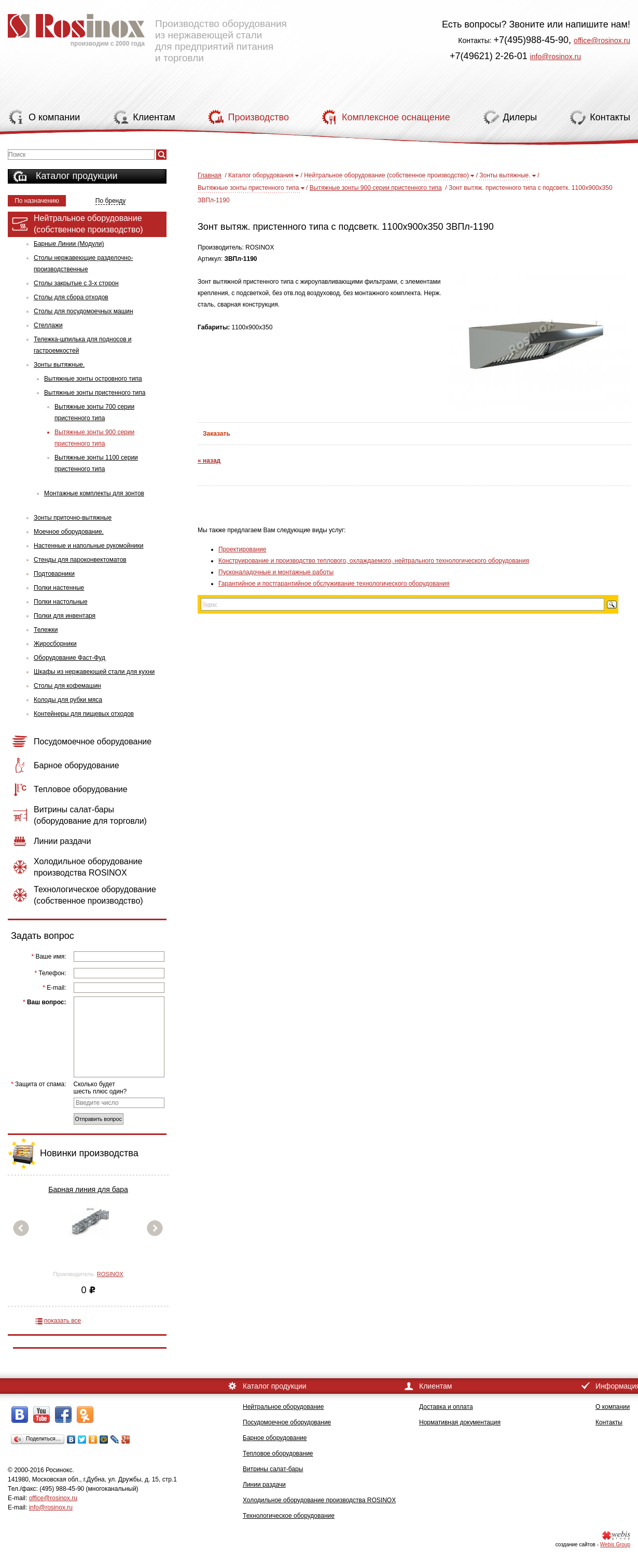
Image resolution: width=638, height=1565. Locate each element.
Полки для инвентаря (64, 615)
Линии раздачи (264, 1484)
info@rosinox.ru (555, 56)
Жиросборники (55, 643)
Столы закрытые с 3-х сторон (76, 283)
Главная (209, 175)
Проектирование (242, 549)
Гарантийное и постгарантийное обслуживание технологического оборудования (333, 583)
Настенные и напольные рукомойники (89, 545)
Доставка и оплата (446, 1406)
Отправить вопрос (98, 1119)
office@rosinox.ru (602, 40)
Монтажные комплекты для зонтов (94, 493)
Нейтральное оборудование (283, 1406)
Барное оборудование (275, 1438)
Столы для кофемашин (67, 685)
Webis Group (615, 1544)
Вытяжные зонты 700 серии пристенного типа (94, 412)
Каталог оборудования (261, 175)
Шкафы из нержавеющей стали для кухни (94, 671)
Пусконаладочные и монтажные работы (276, 572)
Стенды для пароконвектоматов (80, 559)
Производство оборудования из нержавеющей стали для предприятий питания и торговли (147, 33)
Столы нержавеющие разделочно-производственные (83, 263)
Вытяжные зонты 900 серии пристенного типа (94, 437)
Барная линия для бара (88, 1189)
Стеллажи (48, 325)
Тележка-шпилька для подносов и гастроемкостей (83, 345)
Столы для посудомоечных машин (83, 311)
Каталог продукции (77, 176)
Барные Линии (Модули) (69, 243)
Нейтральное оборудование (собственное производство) (386, 175)
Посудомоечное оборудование (287, 1422)
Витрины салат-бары (273, 1469)
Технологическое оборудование (289, 1515)
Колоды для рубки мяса (68, 699)
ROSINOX (110, 1274)
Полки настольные (61, 601)
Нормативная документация (460, 1422)
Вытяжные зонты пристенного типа (94, 392)
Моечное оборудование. (69, 531)
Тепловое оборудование (278, 1453)
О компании (612, 1406)
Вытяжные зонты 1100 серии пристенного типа (96, 463)
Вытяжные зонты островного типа (93, 378)
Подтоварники (54, 573)
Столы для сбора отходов (71, 297)
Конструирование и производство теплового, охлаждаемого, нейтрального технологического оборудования (373, 560)
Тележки (46, 629)
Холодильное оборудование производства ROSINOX (319, 1500)
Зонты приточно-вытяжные (73, 517)
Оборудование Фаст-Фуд (69, 657)
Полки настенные (59, 587)
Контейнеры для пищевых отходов (84, 713)
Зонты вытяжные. (59, 364)
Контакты (608, 1422)
